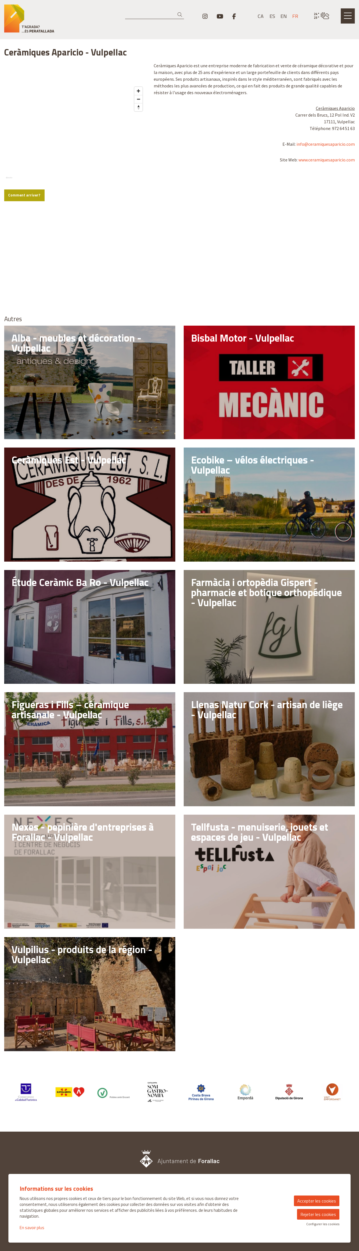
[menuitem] (205, 16)
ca (261, 16)
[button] (181, 14)
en (283, 16)
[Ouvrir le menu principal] (348, 16)
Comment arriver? (24, 281)
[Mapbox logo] (18, 266)
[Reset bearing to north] (138, 193)
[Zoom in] (138, 177)
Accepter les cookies (316, 1200)
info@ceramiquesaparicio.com (325, 144)
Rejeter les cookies (318, 1214)
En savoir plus (32, 1227)
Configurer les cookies (322, 1224)
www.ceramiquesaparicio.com (326, 160)
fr (295, 16)
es (272, 16)
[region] (74, 114)
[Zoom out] (138, 185)
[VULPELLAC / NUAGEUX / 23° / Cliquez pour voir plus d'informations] (321, 16)
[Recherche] (154, 15)
